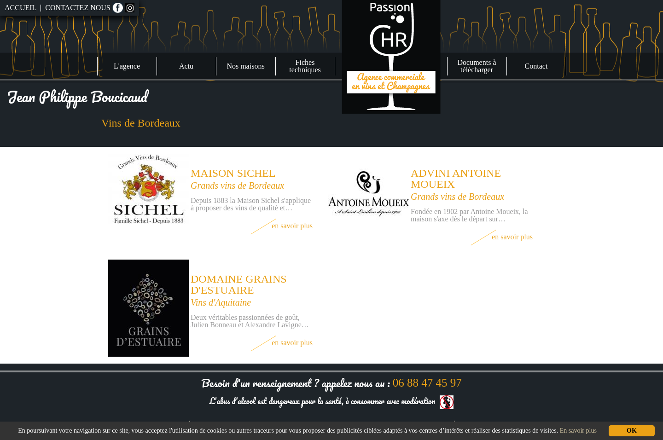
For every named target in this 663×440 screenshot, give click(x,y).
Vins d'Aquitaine (221, 302)
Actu (186, 66)
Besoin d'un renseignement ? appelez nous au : (331, 383)
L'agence (127, 66)
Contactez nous (77, 8)
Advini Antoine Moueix (456, 178)
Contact (536, 66)
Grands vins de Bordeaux (237, 185)
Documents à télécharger (477, 66)
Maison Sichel (233, 173)
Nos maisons (245, 66)
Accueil (20, 8)
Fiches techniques (304, 66)
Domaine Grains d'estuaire (239, 284)
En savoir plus (281, 226)
